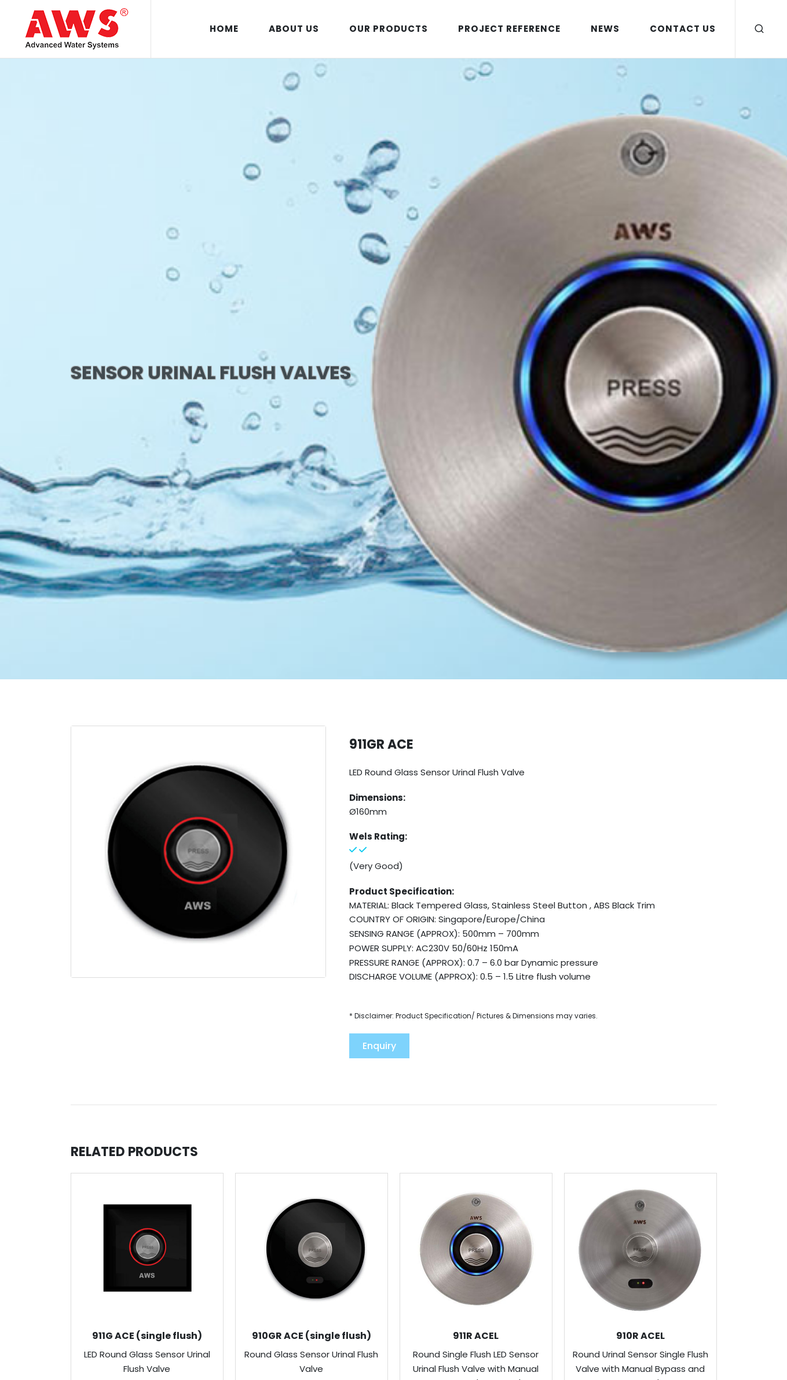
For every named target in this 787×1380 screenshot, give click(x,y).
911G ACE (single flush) (147, 1335)
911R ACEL (476, 1335)
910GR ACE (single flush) (311, 1335)
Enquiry (379, 1046)
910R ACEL (640, 1335)
